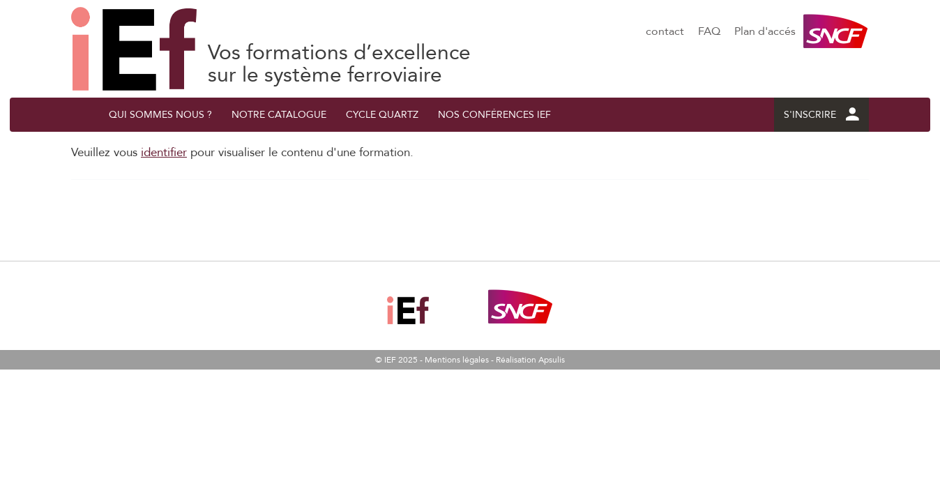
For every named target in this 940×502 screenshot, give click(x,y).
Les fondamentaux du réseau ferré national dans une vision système (134, 49)
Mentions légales (457, 359)
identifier (164, 152)
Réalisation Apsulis (530, 359)
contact (665, 31)
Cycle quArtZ (382, 114)
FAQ (709, 31)
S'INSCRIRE (821, 114)
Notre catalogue (279, 114)
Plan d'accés (765, 31)
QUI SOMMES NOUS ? (160, 114)
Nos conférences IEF (494, 114)
